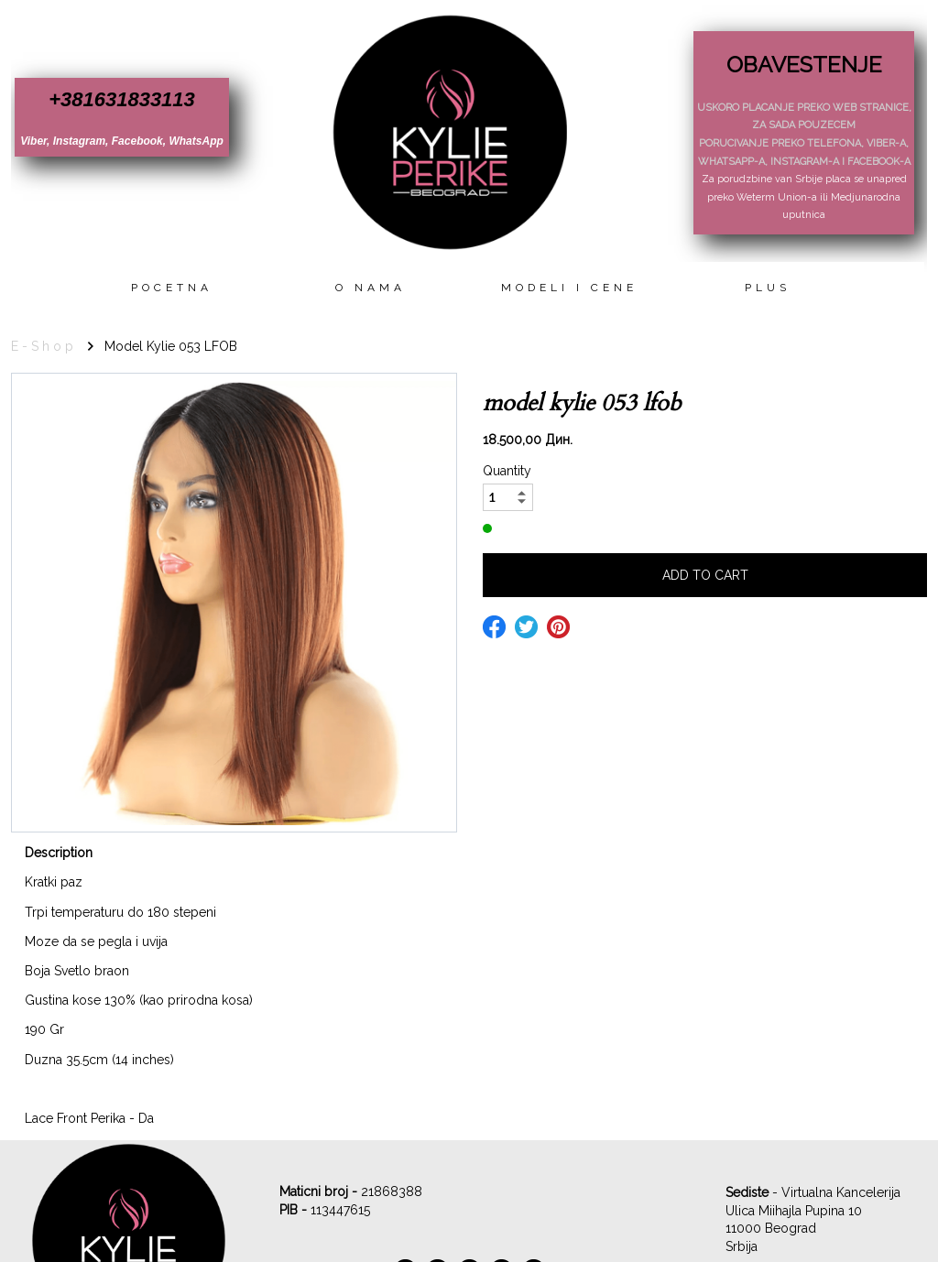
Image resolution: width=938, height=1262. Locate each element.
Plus (768, 287)
